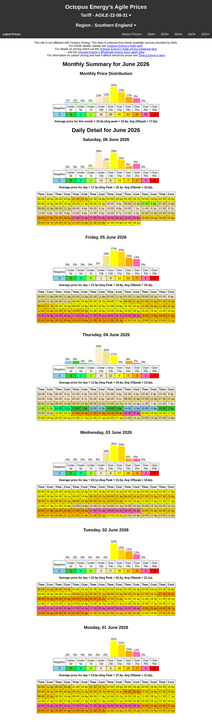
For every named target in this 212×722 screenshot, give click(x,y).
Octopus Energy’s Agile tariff (124, 45)
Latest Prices (11, 34)
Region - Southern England (106, 25)
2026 (151, 34)
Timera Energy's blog (151, 55)
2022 (205, 34)
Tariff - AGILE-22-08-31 (106, 15)
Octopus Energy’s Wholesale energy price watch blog (111, 52)
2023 (192, 34)
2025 (165, 34)
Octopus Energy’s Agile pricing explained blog (128, 49)
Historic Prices (132, 34)
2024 (178, 34)
